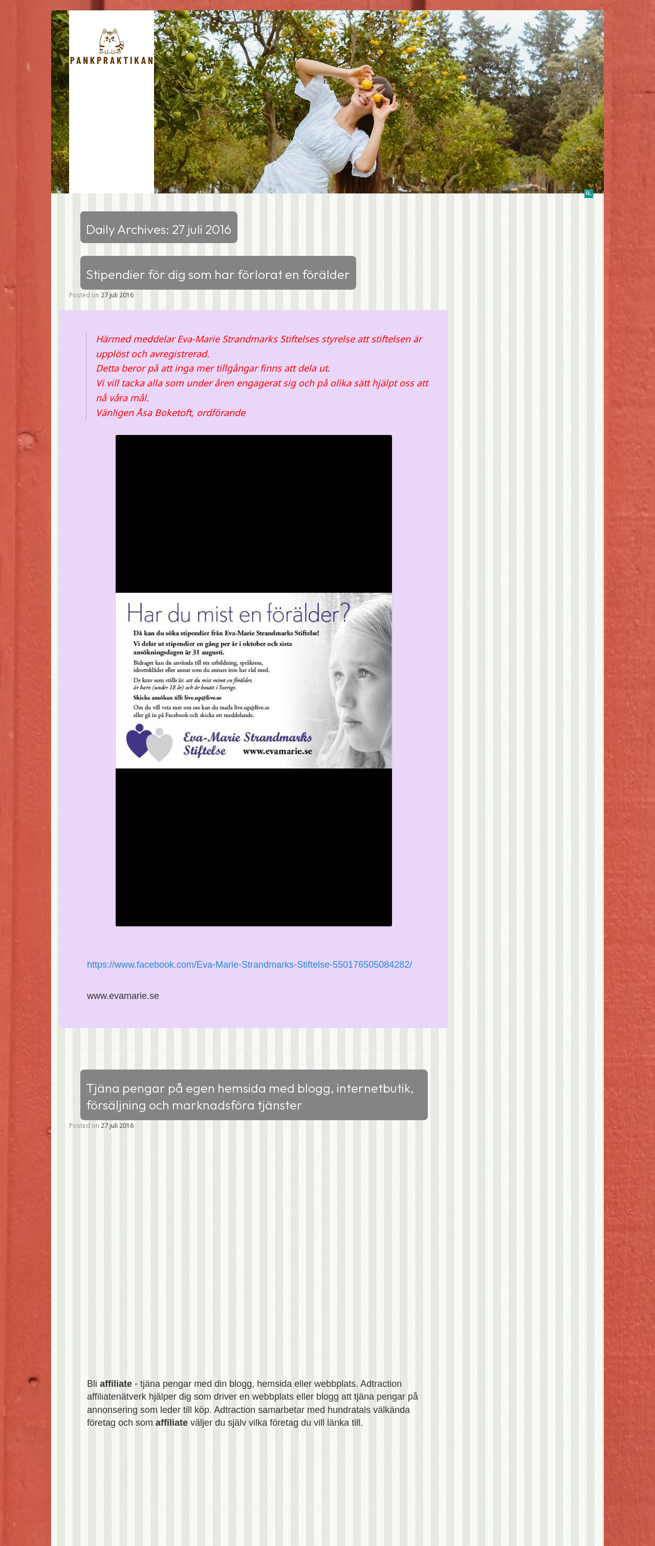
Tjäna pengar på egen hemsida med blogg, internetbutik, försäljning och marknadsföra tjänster (250, 1097)
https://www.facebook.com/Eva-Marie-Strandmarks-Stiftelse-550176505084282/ (249, 965)
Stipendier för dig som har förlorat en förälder (218, 274)
